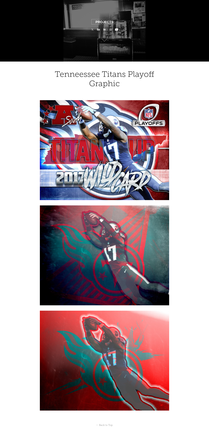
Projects (105, 22)
